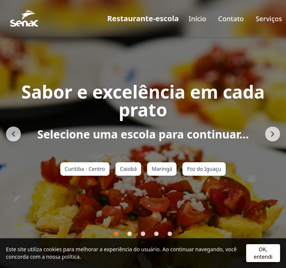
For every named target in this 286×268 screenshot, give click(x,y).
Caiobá (128, 168)
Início (197, 18)
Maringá (162, 168)
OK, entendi (263, 253)
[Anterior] (13, 134)
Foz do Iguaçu (204, 168)
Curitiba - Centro (85, 168)
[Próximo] (272, 134)
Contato (231, 18)
